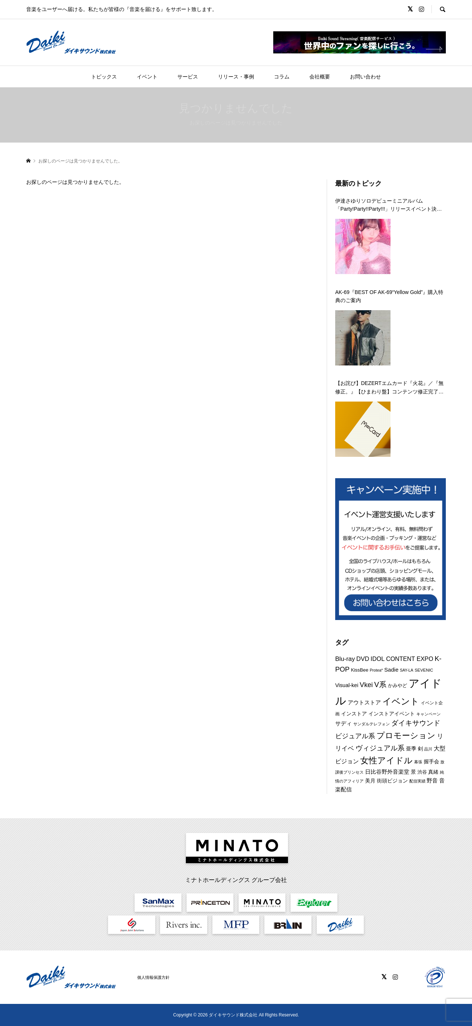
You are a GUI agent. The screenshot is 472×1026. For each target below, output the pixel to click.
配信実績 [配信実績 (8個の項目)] (417, 781)
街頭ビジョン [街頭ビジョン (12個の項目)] (392, 781)
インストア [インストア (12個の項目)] (354, 714)
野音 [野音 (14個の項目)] (432, 780)
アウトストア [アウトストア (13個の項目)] (364, 702)
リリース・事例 (236, 77)
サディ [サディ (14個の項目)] (343, 723)
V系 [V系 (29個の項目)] (380, 684)
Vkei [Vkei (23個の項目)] (366, 685)
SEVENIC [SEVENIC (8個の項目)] (423, 670)
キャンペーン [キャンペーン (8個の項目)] (428, 714)
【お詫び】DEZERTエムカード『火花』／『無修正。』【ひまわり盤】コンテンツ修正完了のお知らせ (389, 388)
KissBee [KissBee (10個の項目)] (359, 670)
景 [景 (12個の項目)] (413, 772)
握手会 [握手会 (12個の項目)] (431, 761)
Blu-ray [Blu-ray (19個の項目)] (345, 658)
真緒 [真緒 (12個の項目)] (433, 772)
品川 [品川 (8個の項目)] (428, 749)
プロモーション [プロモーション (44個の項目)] (405, 735)
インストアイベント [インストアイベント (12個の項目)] (391, 714)
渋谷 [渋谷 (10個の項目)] (422, 772)
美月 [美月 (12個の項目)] (370, 781)
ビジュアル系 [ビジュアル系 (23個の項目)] (355, 736)
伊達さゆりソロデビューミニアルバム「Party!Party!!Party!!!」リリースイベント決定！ (386, 205)
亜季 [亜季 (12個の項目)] (411, 749)
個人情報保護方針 (153, 977)
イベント (147, 77)
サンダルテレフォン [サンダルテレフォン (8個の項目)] (371, 724)
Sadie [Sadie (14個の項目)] (391, 669)
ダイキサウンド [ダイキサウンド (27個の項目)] (415, 723)
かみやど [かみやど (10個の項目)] (397, 685)
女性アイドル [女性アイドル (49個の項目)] (386, 760)
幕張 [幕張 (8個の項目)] (418, 762)
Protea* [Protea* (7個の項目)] (376, 670)
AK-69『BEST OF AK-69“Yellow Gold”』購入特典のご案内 (389, 296)
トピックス (104, 77)
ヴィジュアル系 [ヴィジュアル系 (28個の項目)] (380, 748)
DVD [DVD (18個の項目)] (362, 658)
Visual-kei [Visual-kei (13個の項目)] (346, 685)
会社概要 (319, 77)
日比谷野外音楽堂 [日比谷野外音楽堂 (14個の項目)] (387, 771)
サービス (187, 77)
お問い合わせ (365, 77)
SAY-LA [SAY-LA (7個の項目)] (406, 670)
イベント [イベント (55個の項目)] (400, 701)
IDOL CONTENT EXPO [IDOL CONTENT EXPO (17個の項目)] (402, 658)
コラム (281, 77)
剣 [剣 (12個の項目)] (420, 749)
